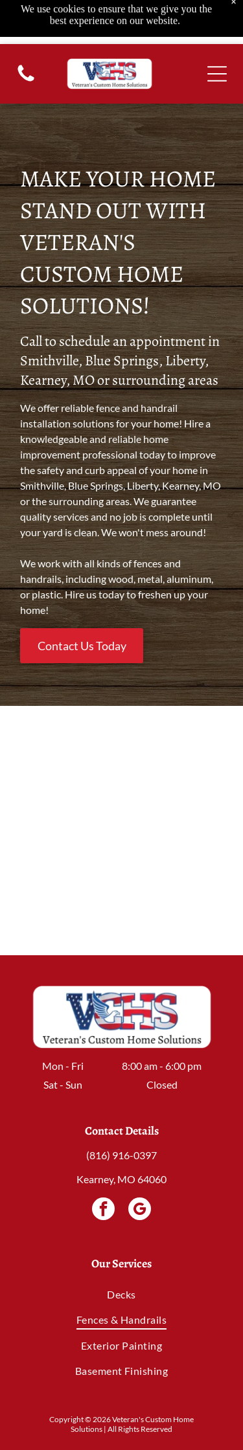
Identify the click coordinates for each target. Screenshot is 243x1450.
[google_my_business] (139, 1210)
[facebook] (103, 1210)
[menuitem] (121, 1294)
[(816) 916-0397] (26, 36)
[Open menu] (217, 30)
